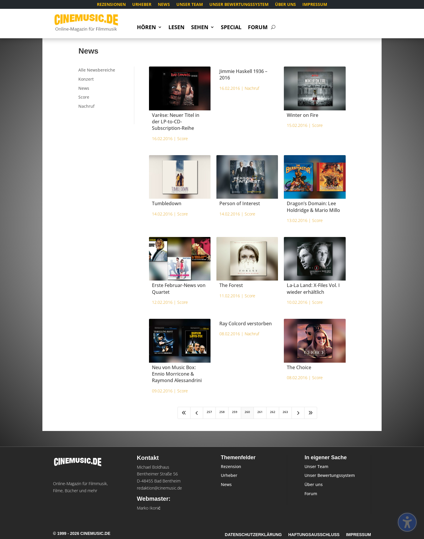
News (164, 4)
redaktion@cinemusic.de (159, 488)
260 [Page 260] (247, 412)
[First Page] (184, 413)
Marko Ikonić (148, 508)
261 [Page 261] (260, 412)
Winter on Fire (302, 115)
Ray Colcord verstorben (245, 323)
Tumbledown (166, 203)
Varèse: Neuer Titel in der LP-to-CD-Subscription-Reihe (175, 122)
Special (231, 28)
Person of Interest (239, 203)
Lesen (176, 28)
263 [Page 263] (285, 412)
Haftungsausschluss (313, 535)
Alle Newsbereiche (96, 70)
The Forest (231, 285)
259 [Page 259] (234, 412)
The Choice (299, 367)
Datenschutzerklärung (253, 535)
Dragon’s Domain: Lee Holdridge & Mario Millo (313, 206)
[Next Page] (298, 413)
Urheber (141, 4)
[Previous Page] (196, 413)
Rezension (231, 466)
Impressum (314, 4)
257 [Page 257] (209, 412)
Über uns (285, 4)
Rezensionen (111, 4)
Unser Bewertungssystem (239, 4)
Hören (146, 28)
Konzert (86, 79)
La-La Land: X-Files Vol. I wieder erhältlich (313, 288)
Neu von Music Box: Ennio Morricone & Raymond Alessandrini (177, 374)
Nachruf (86, 106)
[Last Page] (310, 413)
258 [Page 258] (222, 412)
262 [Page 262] (272, 412)
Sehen (199, 28)
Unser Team (189, 4)
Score (83, 97)
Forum (258, 28)
